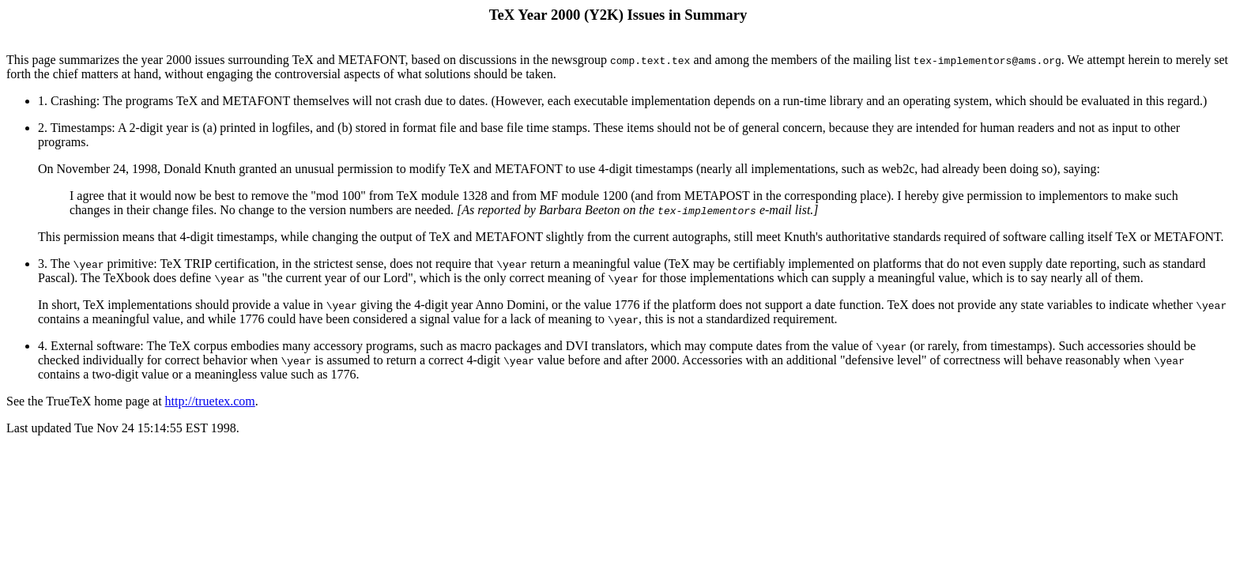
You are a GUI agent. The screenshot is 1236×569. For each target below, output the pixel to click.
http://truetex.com (210, 401)
